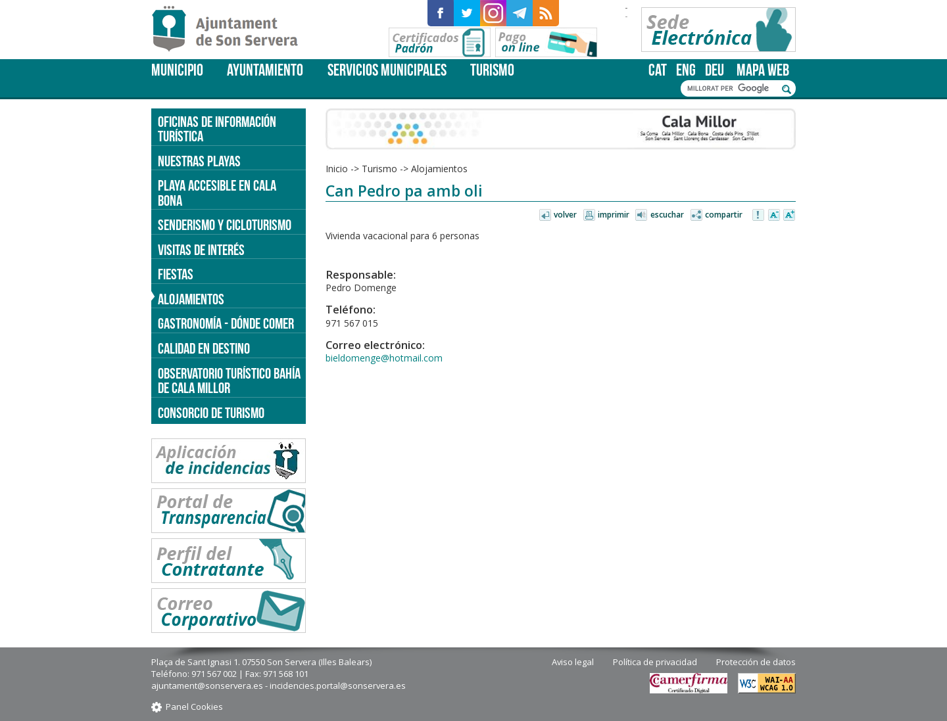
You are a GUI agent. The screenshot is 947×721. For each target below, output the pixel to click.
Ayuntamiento (265, 70)
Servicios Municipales (387, 70)
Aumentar (789, 215)
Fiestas (175, 274)
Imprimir (613, 214)
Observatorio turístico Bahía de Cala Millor (229, 380)
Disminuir (774, 215)
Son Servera (230, 29)
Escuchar (667, 214)
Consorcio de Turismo (211, 413)
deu (714, 70)
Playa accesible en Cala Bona (217, 192)
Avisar (758, 215)
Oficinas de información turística (217, 129)
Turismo (492, 70)
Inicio (337, 168)
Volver (565, 214)
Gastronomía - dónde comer (226, 323)
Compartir (723, 214)
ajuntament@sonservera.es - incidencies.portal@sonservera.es (278, 685)
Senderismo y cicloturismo (224, 225)
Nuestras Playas (199, 161)
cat (657, 70)
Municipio (177, 70)
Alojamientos (439, 168)
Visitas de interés (201, 250)
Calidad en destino (204, 348)
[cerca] (731, 88)
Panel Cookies (194, 706)
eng (686, 70)
